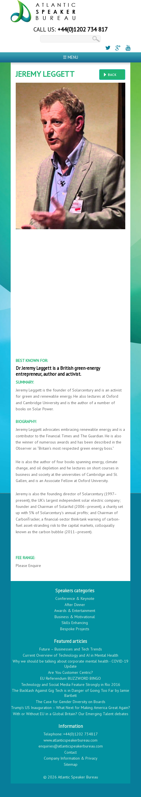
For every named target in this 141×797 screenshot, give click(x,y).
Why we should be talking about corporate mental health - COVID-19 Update (70, 664)
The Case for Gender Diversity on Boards (70, 701)
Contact (70, 752)
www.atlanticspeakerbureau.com (70, 740)
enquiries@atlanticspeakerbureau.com (70, 746)
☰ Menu (70, 57)
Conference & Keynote (74, 598)
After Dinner (75, 604)
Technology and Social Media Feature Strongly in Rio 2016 (70, 684)
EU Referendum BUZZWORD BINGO (70, 678)
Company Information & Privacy (70, 758)
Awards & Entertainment (74, 610)
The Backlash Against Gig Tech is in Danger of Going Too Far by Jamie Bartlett (70, 693)
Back (112, 75)
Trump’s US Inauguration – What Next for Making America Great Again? (70, 707)
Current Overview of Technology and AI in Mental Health (70, 655)
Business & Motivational (74, 616)
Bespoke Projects (74, 628)
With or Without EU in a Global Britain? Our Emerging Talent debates (70, 713)
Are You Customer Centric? (70, 672)
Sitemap (71, 764)
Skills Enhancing (75, 622)
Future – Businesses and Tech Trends (70, 649)
